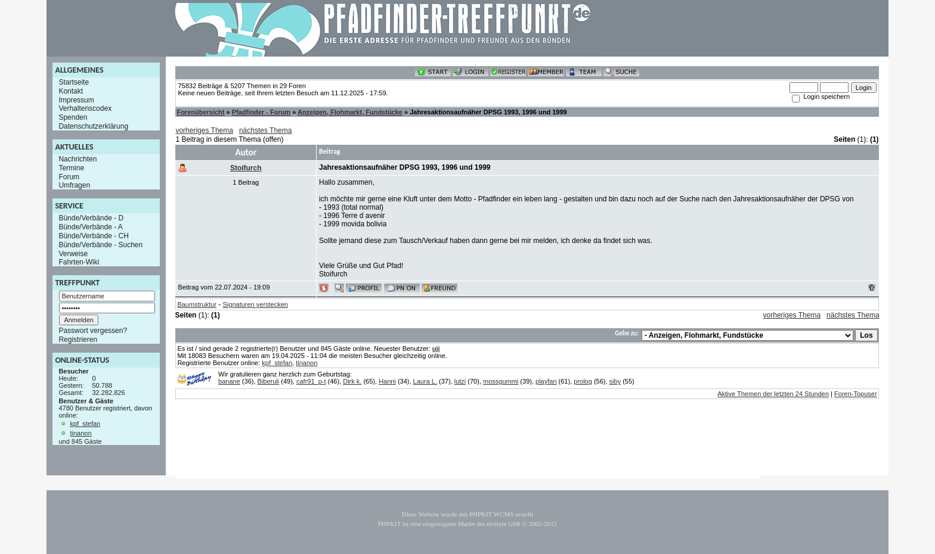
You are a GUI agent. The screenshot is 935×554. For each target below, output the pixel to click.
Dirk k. (352, 381)
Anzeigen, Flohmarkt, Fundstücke (350, 112)
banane (229, 381)
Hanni (387, 381)
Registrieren (77, 339)
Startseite (73, 82)
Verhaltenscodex (85, 108)
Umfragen (74, 185)
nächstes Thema (265, 130)
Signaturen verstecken (255, 304)
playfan (545, 381)
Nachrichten (77, 159)
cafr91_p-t (311, 381)
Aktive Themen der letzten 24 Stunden (773, 393)
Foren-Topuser (855, 393)
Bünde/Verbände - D (90, 218)
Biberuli (269, 381)
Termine (71, 168)
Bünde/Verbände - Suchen (100, 245)
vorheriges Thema (204, 130)
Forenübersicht (200, 112)
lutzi (460, 381)
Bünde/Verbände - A (90, 227)
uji (436, 348)
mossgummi (500, 381)
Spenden (72, 117)
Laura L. (425, 381)
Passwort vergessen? (92, 330)
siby (615, 381)
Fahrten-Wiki (78, 262)
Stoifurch (246, 168)
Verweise (73, 253)
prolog (583, 381)
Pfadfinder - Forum (261, 112)
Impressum (76, 99)
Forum (68, 176)
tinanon (80, 433)
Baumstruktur (196, 304)
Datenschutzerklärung (93, 126)
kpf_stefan (85, 423)
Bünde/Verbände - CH (93, 236)
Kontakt (70, 91)
